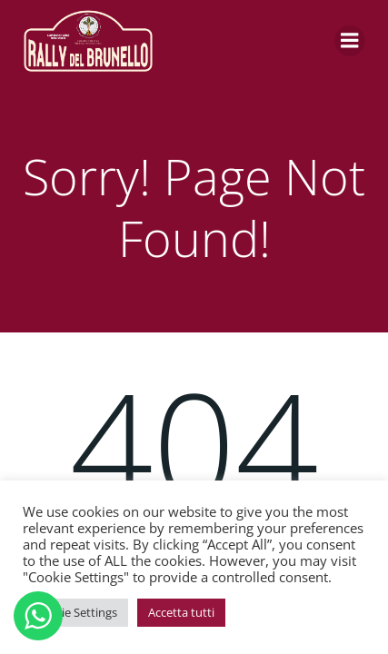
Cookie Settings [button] (75, 612)
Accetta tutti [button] (181, 612)
